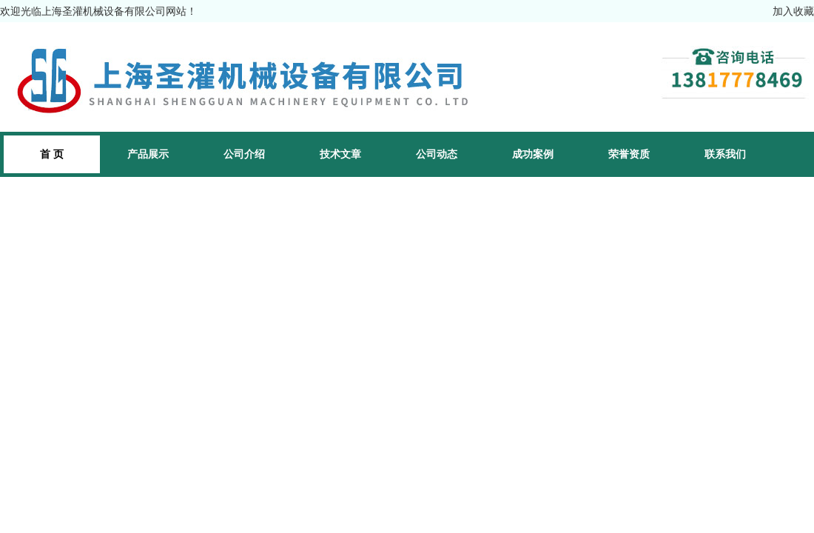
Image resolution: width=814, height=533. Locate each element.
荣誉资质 (629, 154)
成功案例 (533, 154)
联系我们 (725, 154)
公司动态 (436, 154)
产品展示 (148, 154)
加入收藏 (793, 11)
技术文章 (340, 154)
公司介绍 (244, 154)
